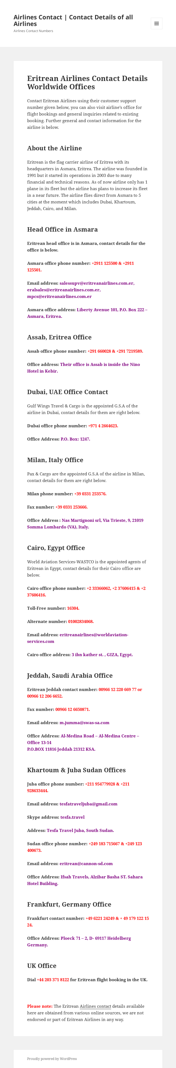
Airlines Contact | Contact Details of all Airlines (73, 20)
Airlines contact (95, 1006)
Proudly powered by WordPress (52, 1058)
